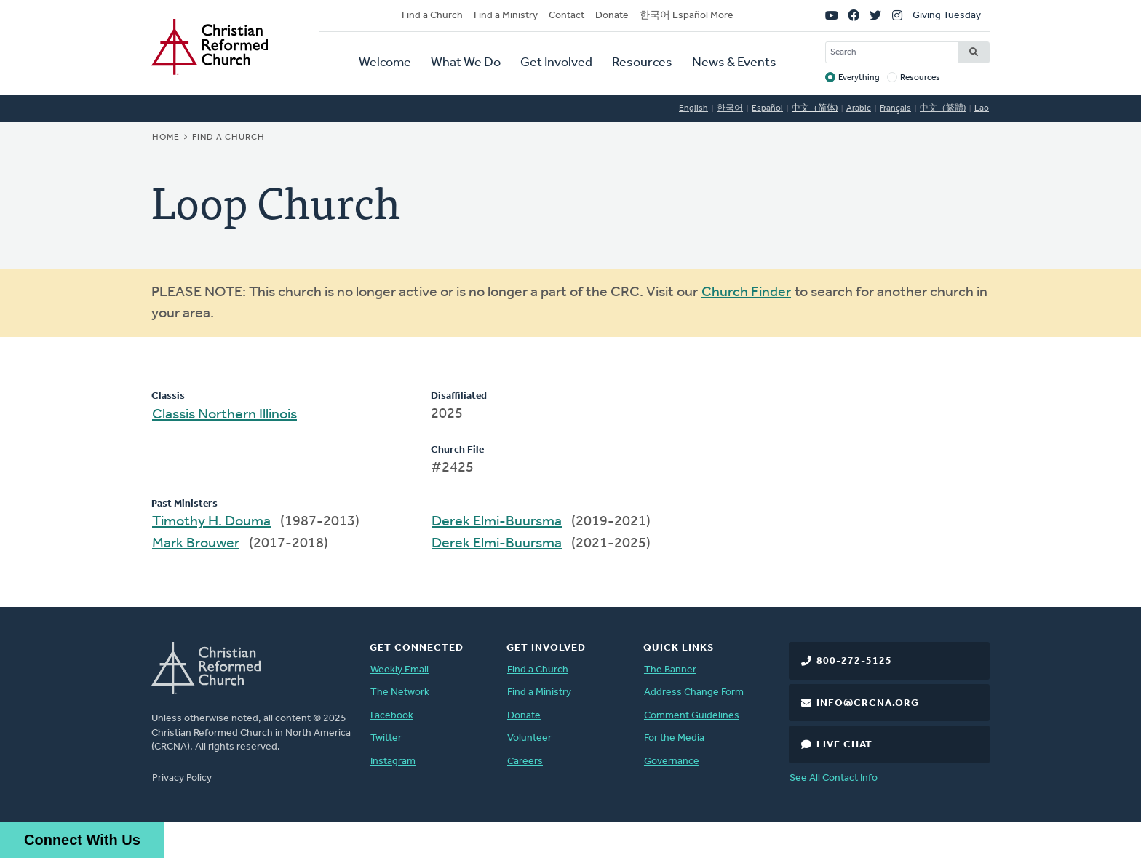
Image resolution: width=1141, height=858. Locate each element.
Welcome (385, 63)
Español (767, 108)
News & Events (734, 63)
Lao (981, 108)
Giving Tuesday (947, 15)
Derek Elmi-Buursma (497, 522)
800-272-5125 (854, 661)
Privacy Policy (182, 778)
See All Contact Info (834, 778)
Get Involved (556, 63)
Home (166, 137)
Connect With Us (82, 840)
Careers (525, 761)
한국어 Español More (687, 15)
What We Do (466, 63)
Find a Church (432, 15)
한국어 (730, 108)
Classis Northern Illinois (224, 415)
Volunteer (529, 738)
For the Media (674, 738)
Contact (566, 15)
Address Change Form (694, 692)
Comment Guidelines (691, 715)
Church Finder (746, 292)
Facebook (391, 715)
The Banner (670, 669)
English (693, 108)
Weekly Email (399, 669)
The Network (399, 692)
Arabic (858, 108)
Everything (859, 78)
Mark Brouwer (195, 543)
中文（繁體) (943, 108)
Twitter (386, 738)
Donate (612, 15)
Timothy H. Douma (211, 522)
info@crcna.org (867, 703)
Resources (642, 63)
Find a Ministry (506, 15)
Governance (671, 761)
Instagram (393, 761)
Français (895, 108)
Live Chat (844, 744)
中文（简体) (815, 108)
